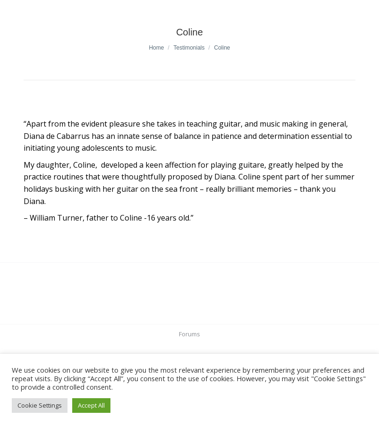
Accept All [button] (91, 405)
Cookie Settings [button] (39, 405)
